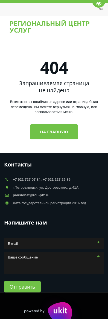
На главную (54, 132)
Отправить (22, 286)
